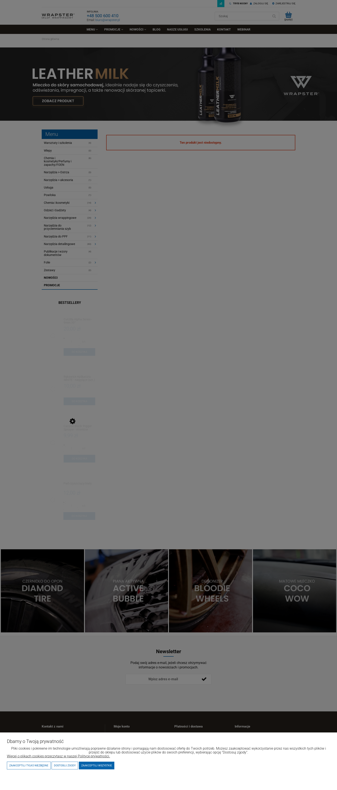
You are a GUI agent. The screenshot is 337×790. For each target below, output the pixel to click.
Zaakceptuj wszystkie (96, 765)
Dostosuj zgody (65, 765)
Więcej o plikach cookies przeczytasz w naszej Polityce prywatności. (58, 756)
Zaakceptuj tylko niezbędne (28, 765)
